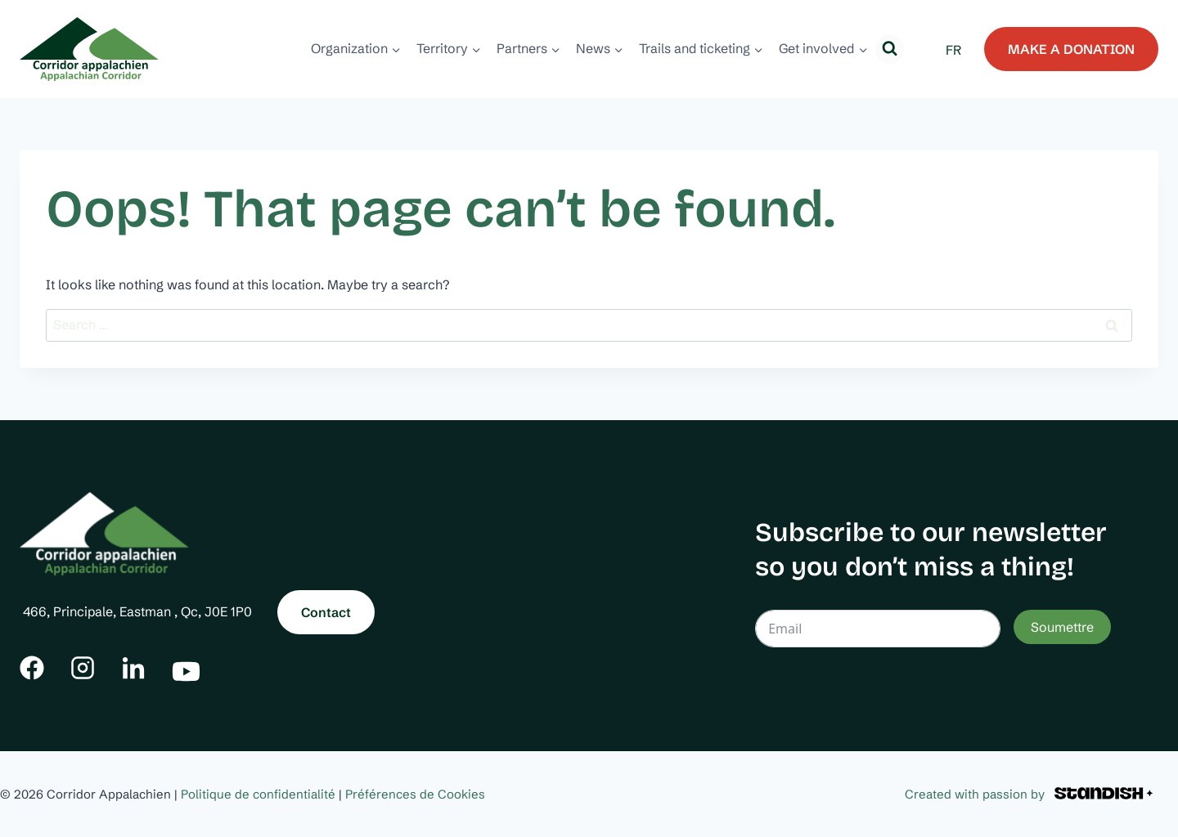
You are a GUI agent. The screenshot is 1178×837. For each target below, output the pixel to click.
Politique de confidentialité (258, 794)
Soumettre (1062, 627)
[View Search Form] (889, 48)
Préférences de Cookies (415, 794)
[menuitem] (953, 49)
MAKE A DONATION (1071, 49)
